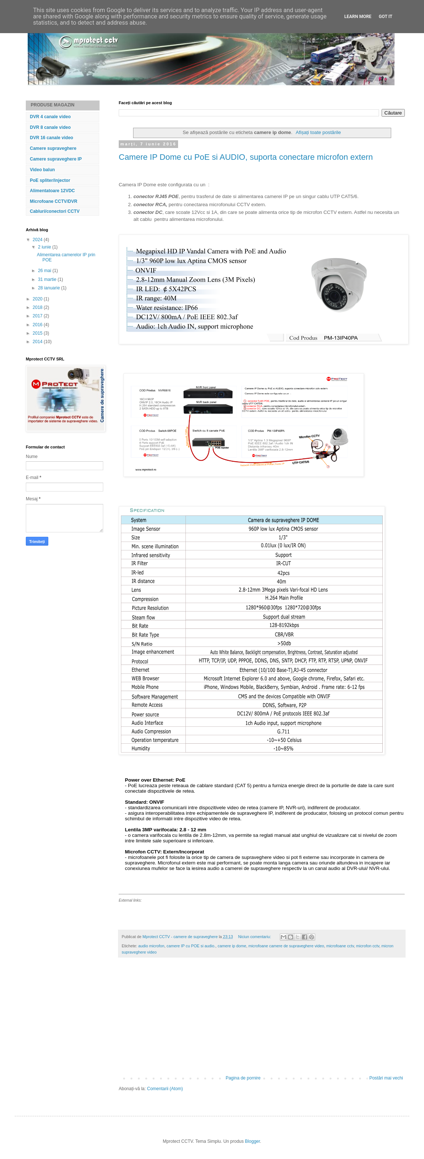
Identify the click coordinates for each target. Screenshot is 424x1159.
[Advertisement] (261, 1020)
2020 (38, 299)
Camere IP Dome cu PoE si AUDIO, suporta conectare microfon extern (246, 157)
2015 (38, 333)
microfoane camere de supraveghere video (286, 946)
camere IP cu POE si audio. (191, 946)
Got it (385, 16)
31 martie (48, 279)
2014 (38, 341)
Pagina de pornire (243, 1078)
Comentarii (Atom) (165, 1088)
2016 (38, 324)
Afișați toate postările (318, 132)
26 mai (45, 270)
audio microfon (151, 946)
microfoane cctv (340, 946)
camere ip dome (232, 946)
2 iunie (45, 247)
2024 (38, 239)
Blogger (252, 1141)
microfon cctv (367, 946)
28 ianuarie (49, 287)
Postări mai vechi (386, 1078)
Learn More (358, 16)
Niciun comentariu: (255, 936)
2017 (38, 315)
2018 (38, 307)
